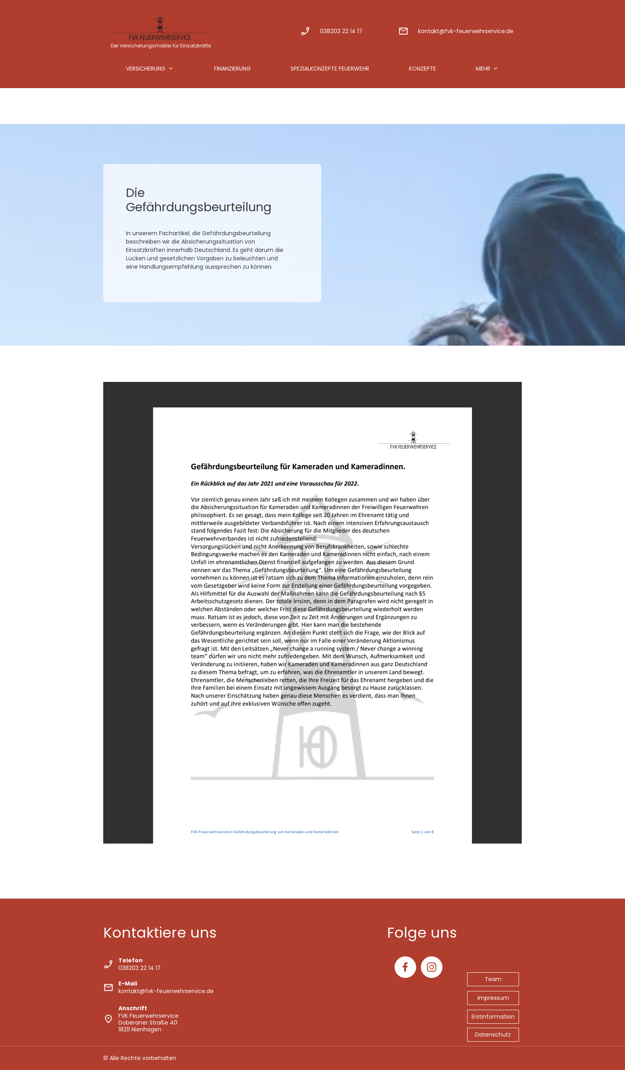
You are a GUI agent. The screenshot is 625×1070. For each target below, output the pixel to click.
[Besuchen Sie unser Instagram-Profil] (431, 967)
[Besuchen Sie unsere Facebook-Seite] (405, 967)
